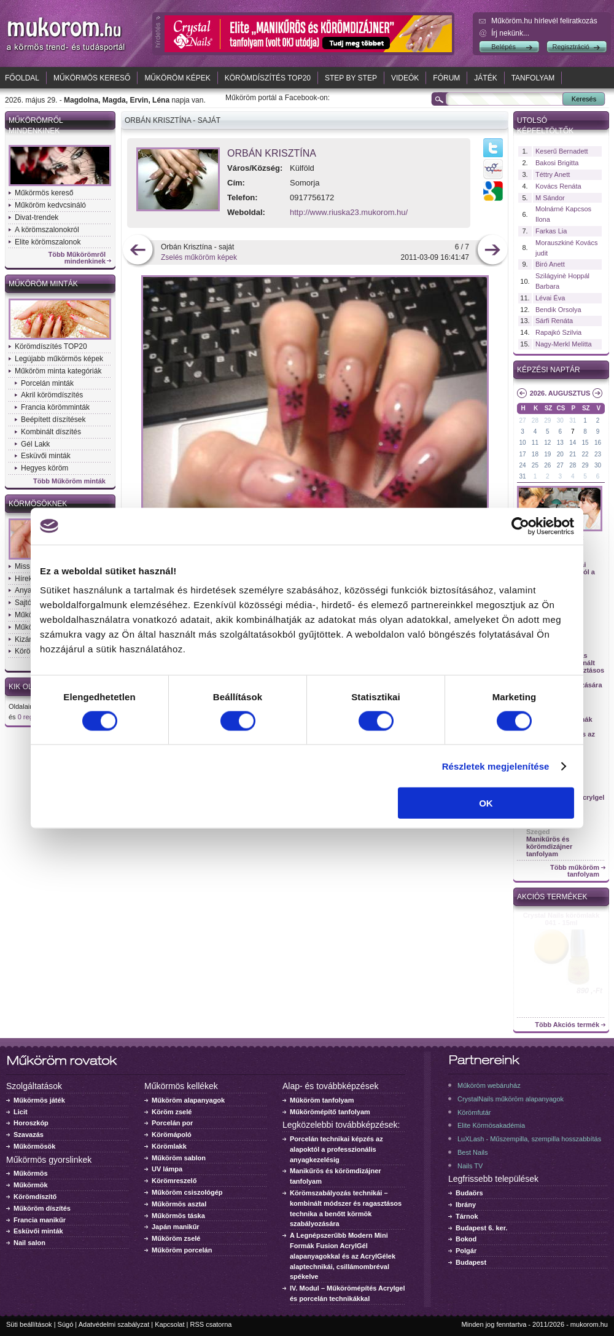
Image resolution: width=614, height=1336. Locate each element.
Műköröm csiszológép (187, 1192)
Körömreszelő (174, 1180)
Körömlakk (169, 1146)
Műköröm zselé (176, 1238)
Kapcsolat (169, 1324)
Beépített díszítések (53, 419)
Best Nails (472, 1152)
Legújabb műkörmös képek (59, 358)
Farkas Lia (551, 231)
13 (560, 442)
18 (535, 454)
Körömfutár (474, 1112)
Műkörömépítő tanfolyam (330, 1111)
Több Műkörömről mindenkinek (77, 258)
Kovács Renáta (558, 186)
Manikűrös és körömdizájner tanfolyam (549, 846)
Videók (405, 78)
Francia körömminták (55, 407)
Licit (21, 1111)
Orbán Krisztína (271, 153)
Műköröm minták (43, 283)
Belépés (503, 46)
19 (547, 454)
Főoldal (22, 78)
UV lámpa (167, 1169)
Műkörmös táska (178, 1215)
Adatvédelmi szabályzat (114, 1324)
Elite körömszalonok (47, 242)
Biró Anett (550, 264)
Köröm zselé (172, 1111)
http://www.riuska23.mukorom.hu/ (349, 212)
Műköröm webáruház (489, 1085)
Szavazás (29, 1134)
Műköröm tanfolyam (322, 1100)
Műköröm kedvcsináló (50, 205)
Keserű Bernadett (561, 151)
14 (572, 442)
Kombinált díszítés (51, 432)
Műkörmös (31, 1173)
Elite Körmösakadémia (491, 1125)
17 (522, 454)
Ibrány (466, 1204)
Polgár (466, 1250)
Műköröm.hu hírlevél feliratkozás (544, 21)
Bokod (466, 1239)
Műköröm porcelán (182, 1250)
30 (560, 420)
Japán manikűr (176, 1226)
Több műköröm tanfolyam (574, 871)
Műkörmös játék (39, 1100)
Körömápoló (172, 1134)
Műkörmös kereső (91, 78)
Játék (485, 78)
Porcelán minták (47, 383)
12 (547, 442)
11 (535, 442)
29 (547, 420)
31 (572, 420)
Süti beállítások (29, 1324)
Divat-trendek (36, 217)
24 (522, 465)
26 (547, 465)
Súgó (66, 1324)
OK (486, 803)
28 (535, 420)
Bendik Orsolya (558, 309)
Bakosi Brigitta (556, 162)
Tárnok (467, 1216)
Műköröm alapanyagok (188, 1100)
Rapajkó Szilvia (558, 332)
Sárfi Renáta (554, 320)
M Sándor (550, 197)
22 (585, 454)
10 (522, 442)
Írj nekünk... (510, 33)
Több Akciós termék (567, 1025)
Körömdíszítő (35, 1196)
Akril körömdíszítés (52, 395)
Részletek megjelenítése (496, 765)
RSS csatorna (211, 1324)
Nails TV (470, 1166)
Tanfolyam (533, 78)
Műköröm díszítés (42, 1208)
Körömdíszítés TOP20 (268, 78)
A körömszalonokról (47, 229)
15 (585, 442)
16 (597, 442)
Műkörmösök (34, 1146)
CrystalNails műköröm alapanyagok (510, 1099)
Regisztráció (570, 46)
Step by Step (351, 78)
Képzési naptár (548, 369)
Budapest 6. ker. (481, 1228)
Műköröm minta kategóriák (58, 371)
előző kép (138, 251)
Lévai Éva (550, 298)
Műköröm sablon (179, 1158)
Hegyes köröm (44, 468)
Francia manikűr (40, 1220)
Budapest (471, 1262)
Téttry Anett (552, 174)
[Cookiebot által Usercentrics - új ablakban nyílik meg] (520, 526)
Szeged (538, 831)
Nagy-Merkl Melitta (563, 344)
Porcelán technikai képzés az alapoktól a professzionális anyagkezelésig (336, 1149)
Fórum (446, 78)
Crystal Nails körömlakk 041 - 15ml (561, 919)
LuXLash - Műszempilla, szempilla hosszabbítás (529, 1139)
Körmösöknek (38, 503)
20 (560, 454)
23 (597, 454)
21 (572, 454)
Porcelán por (172, 1123)
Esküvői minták (46, 455)
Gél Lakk (35, 444)
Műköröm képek (177, 78)
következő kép (492, 251)
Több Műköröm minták (69, 481)
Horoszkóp (31, 1123)
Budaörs (469, 1193)
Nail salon (29, 1242)
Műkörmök (31, 1185)
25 (535, 465)
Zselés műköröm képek (199, 257)
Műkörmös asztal (179, 1204)
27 (522, 420)
